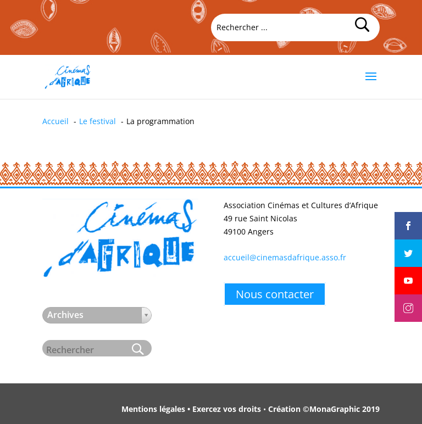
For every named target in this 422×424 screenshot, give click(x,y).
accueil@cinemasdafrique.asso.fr (285, 257)
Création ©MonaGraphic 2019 (324, 409)
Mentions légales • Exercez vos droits (191, 409)
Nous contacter (275, 294)
